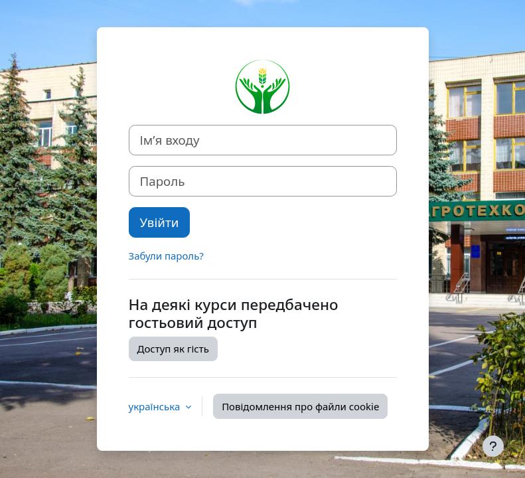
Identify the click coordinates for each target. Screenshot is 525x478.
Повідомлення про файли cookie (300, 406)
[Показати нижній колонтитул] (493, 446)
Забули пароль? (166, 255)
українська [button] (156, 406)
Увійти (159, 222)
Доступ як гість (173, 348)
